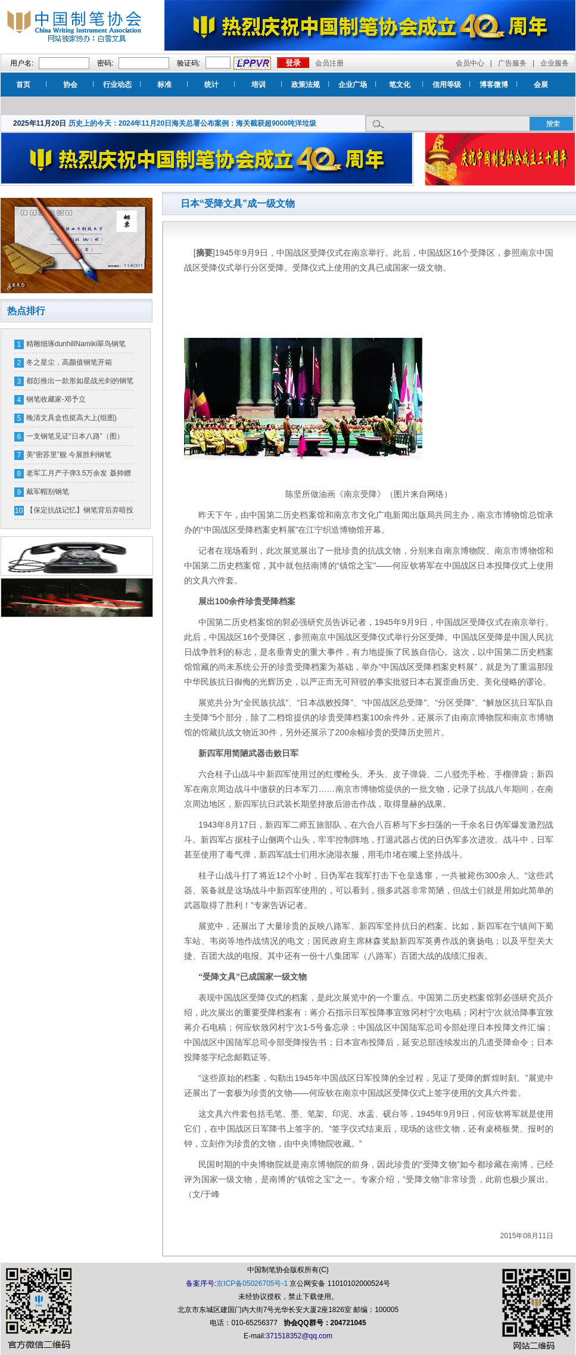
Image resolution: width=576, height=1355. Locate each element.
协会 (70, 84)
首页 (23, 84)
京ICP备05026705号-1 (252, 1283)
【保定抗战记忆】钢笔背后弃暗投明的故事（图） (79, 512)
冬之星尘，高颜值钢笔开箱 (69, 362)
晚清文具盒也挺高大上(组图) (71, 418)
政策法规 (305, 84)
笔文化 (399, 84)
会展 (541, 84)
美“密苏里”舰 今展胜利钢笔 (68, 454)
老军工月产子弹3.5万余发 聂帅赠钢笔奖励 (78, 475)
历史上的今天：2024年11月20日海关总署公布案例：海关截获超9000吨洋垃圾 (192, 123)
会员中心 (470, 63)
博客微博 (494, 84)
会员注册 (329, 63)
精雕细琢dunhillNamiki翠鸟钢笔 (76, 344)
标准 (164, 84)
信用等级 (446, 84)
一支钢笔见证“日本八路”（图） (75, 436)
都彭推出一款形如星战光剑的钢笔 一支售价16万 (79, 383)
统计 (211, 84)
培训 (258, 84)
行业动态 (117, 84)
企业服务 (554, 63)
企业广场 (352, 84)
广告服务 (512, 63)
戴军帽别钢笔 (47, 491)
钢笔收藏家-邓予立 (56, 399)
